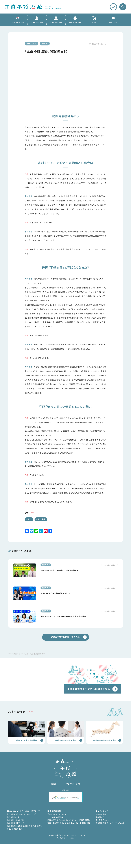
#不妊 (28, 519)
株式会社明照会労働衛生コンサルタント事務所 (24, 826)
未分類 (44, 43)
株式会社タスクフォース (15, 823)
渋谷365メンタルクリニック (57, 814)
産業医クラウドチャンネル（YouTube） (110, 823)
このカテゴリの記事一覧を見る (69, 637)
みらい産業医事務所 (14, 829)
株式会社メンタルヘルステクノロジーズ (21, 814)
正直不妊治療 (101, 814)
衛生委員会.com (102, 820)
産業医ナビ (100, 817)
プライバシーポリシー (74, 784)
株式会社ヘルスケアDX (15, 820)
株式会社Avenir (13, 817)
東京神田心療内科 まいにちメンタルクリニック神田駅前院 (68, 823)
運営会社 (65, 790)
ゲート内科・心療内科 (55, 817)
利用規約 (52, 784)
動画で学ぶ (31, 43)
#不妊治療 (40, 519)
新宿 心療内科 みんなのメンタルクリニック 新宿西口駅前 (68, 820)
